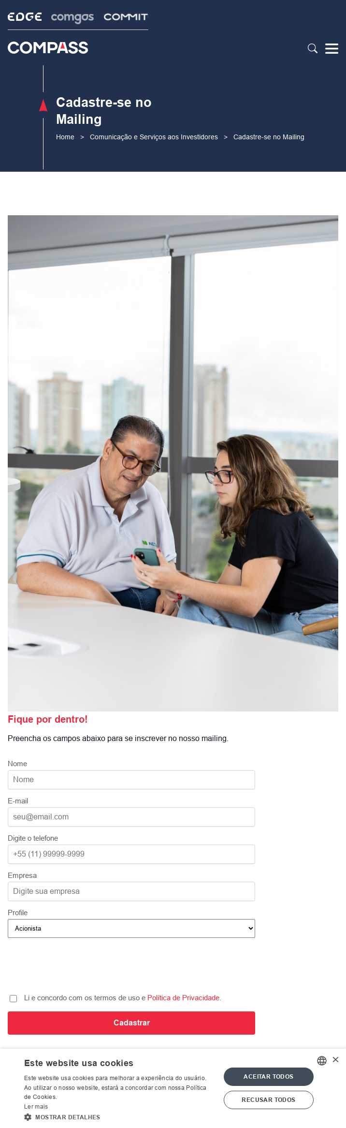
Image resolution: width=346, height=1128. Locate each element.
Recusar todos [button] (268, 1100)
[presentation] (131, 967)
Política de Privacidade (183, 998)
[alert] (173, 1088)
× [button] (335, 1060)
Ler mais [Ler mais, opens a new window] (36, 1106)
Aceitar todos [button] (268, 1076)
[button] (119, 1116)
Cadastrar (132, 1023)
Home (65, 137)
